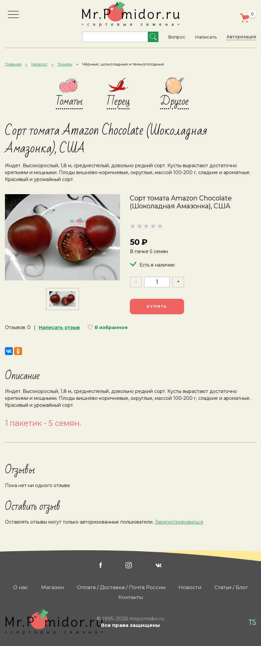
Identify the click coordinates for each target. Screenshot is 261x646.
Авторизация (241, 36)
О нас (20, 587)
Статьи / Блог (231, 587)
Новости (189, 587)
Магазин (52, 587)
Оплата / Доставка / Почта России (121, 587)
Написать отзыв (59, 327)
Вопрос (176, 36)
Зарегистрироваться (179, 522)
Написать (206, 36)
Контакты (130, 597)
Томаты (65, 64)
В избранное (111, 327)
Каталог (39, 64)
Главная (13, 64)
